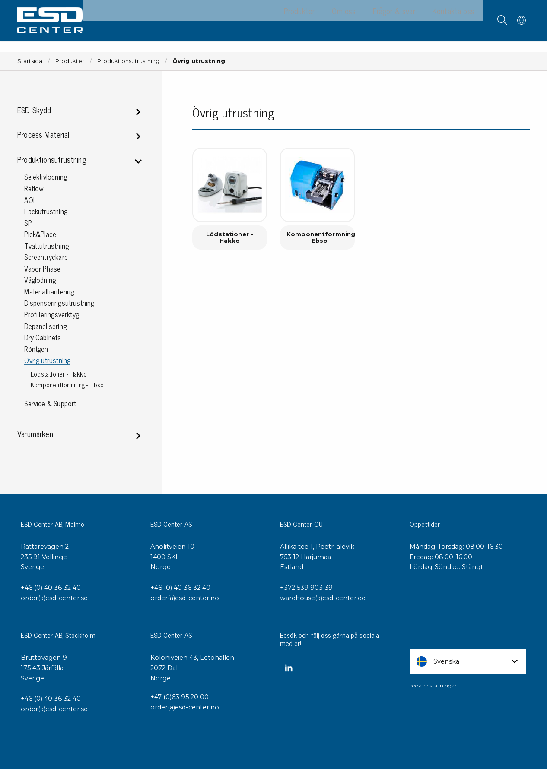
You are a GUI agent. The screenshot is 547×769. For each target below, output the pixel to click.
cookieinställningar (433, 685)
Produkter (69, 61)
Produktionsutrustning (128, 61)
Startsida (29, 61)
